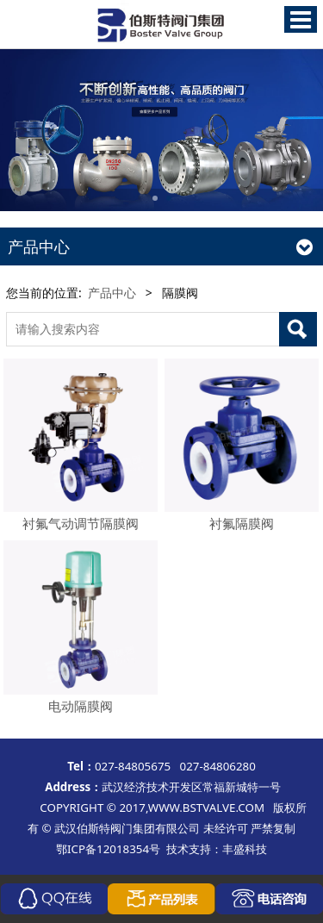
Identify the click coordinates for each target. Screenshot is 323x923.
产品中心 (112, 292)
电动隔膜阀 (80, 705)
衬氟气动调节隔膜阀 (80, 523)
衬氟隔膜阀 (241, 523)
